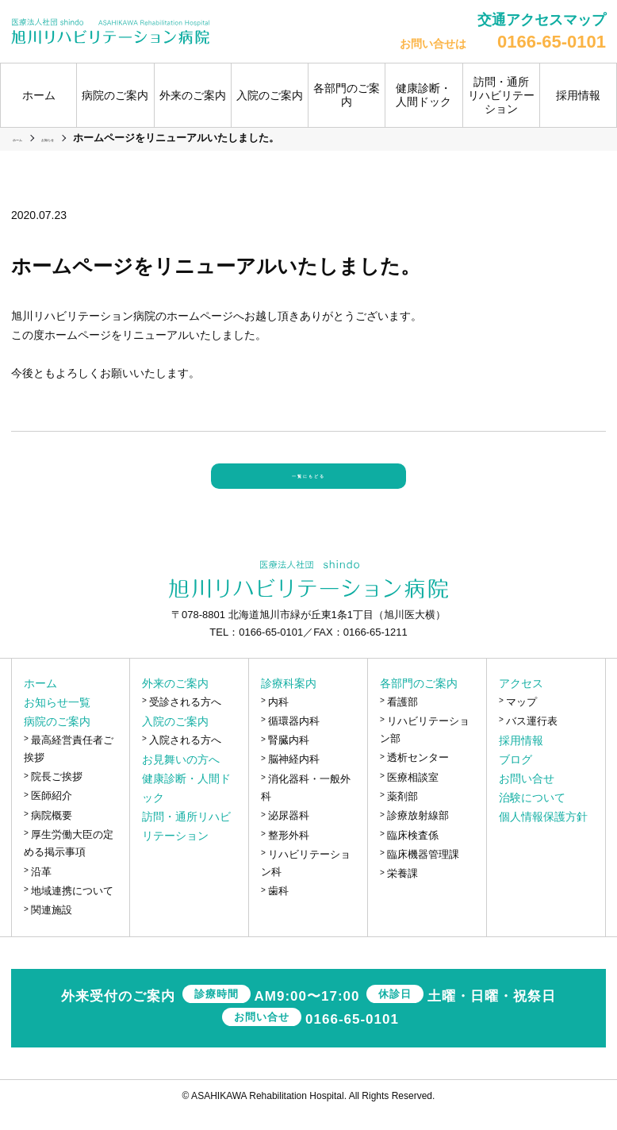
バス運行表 (532, 738)
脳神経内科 (294, 777)
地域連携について (72, 908)
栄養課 (402, 891)
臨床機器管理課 (423, 872)
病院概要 (51, 833)
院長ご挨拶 (56, 795)
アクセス (521, 700)
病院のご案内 (57, 738)
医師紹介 (51, 814)
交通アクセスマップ (541, 20)
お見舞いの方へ (181, 777)
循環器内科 (294, 738)
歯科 (278, 909)
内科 (278, 719)
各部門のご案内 (419, 700)
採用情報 (578, 95)
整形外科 (288, 853)
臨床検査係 (413, 853)
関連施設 (51, 928)
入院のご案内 (175, 738)
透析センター (418, 776)
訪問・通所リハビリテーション (501, 95)
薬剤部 (402, 815)
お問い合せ (526, 796)
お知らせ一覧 (57, 719)
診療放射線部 (418, 834)
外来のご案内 (175, 700)
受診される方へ (185, 719)
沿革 (41, 889)
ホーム (39, 95)
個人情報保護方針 (543, 834)
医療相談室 (413, 795)
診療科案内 (288, 700)
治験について (532, 815)
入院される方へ (185, 757)
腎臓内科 (288, 758)
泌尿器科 (288, 834)
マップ (521, 719)
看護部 (402, 719)
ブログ (515, 777)
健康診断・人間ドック (423, 95)
